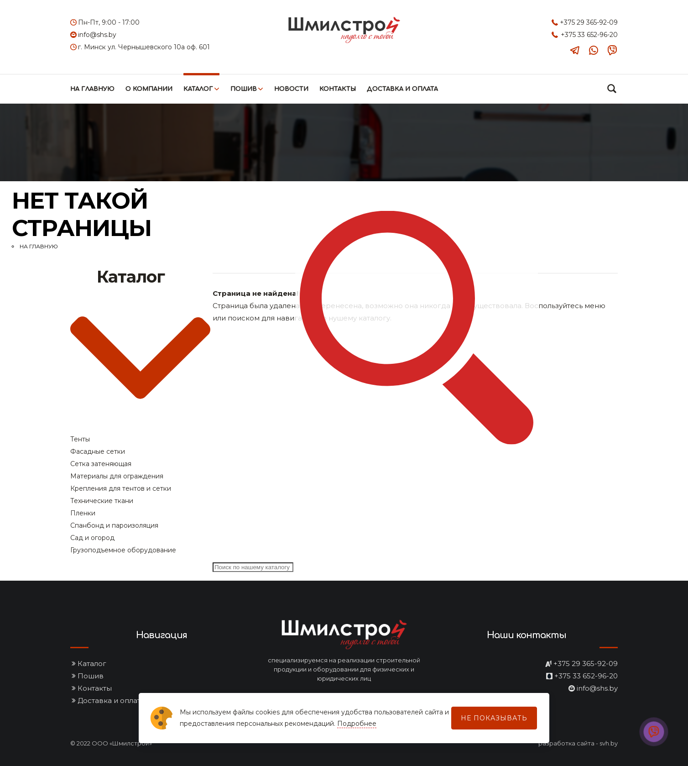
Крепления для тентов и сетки (120, 488)
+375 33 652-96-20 (589, 35)
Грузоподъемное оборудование (123, 550)
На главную (92, 89)
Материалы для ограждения (116, 476)
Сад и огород (92, 538)
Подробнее (356, 723)
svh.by (608, 743)
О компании (148, 89)
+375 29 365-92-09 (589, 22)
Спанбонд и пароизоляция (114, 525)
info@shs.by (97, 35)
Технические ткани (101, 501)
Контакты (337, 89)
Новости (291, 89)
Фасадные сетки (97, 451)
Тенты (80, 439)
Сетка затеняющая (100, 464)
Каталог (198, 89)
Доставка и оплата (402, 89)
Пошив (243, 89)
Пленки (82, 513)
